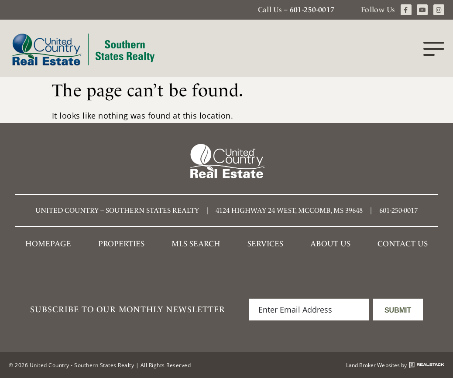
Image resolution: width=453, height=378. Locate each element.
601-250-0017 (312, 9)
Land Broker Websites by (395, 365)
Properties (121, 243)
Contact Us (403, 243)
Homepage (48, 243)
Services (265, 243)
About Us (330, 243)
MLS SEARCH (196, 243)
